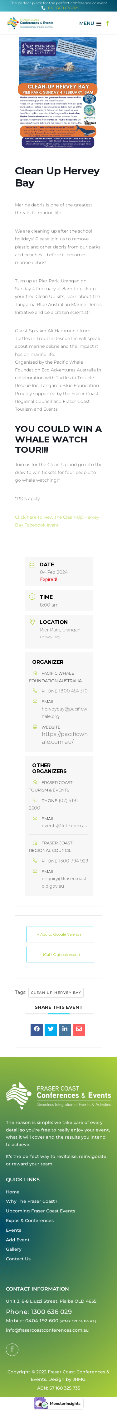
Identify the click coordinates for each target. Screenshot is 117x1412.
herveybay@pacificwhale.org (64, 712)
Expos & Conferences (30, 1220)
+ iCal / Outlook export (60, 954)
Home (13, 1192)
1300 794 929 (73, 861)
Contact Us (18, 1259)
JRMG (79, 1379)
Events (13, 1230)
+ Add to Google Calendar (60, 934)
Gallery (14, 1249)
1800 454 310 (73, 691)
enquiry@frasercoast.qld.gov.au (64, 882)
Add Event (18, 1240)
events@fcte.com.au (64, 826)
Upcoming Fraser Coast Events (40, 1211)
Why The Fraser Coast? (31, 1201)
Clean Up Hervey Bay (56, 992)
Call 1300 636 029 (60, 8)
